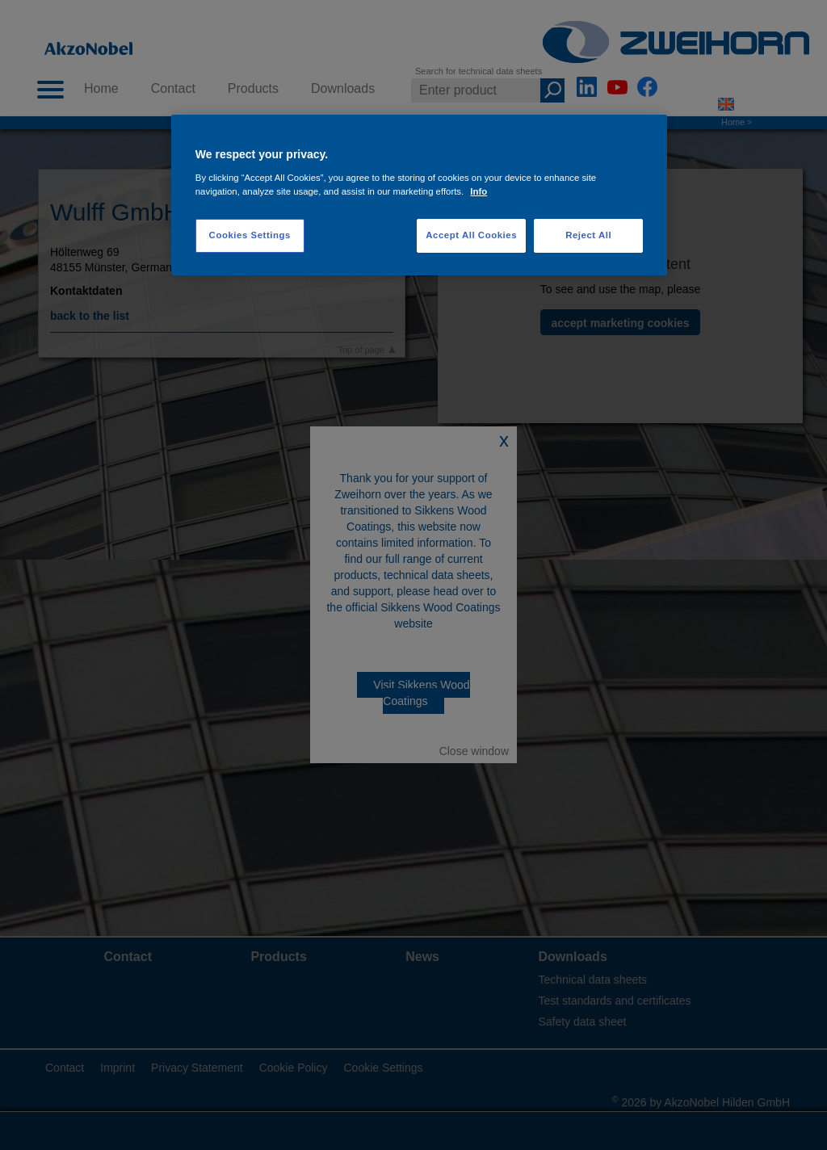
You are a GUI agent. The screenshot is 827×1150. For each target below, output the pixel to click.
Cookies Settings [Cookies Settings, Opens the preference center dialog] (250, 235)
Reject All (588, 235)
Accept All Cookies (471, 235)
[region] (419, 195)
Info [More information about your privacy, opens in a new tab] (478, 191)
